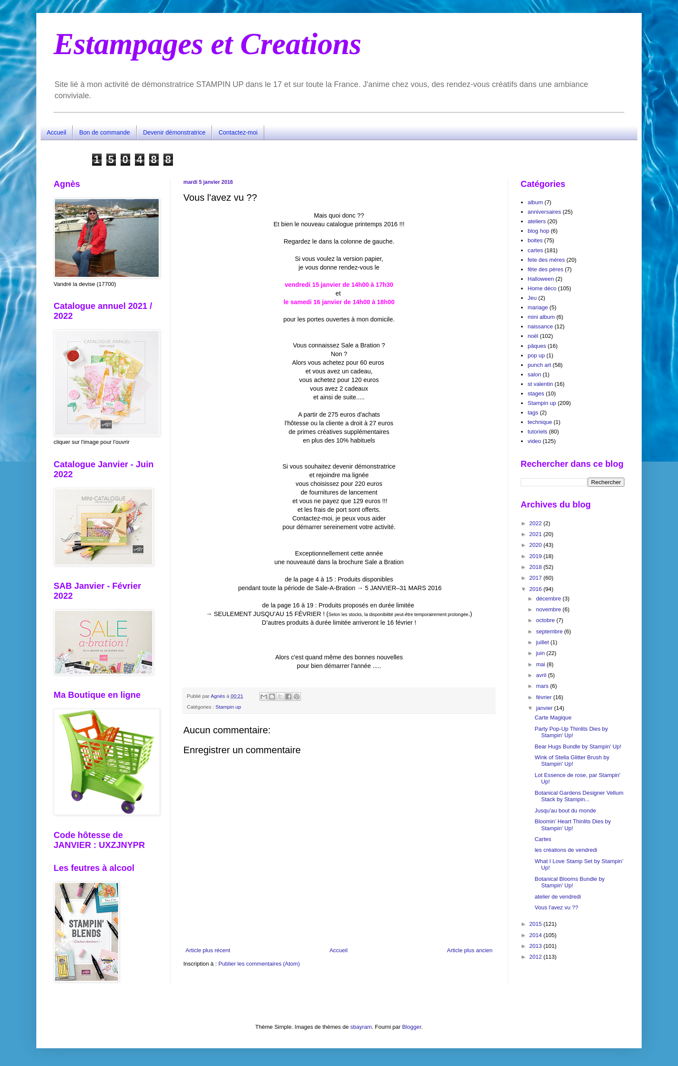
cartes (535, 250)
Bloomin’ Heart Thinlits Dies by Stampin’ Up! (572, 825)
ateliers (537, 221)
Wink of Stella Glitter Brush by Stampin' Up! (571, 760)
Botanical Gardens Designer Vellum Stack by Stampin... (578, 796)
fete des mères (546, 260)
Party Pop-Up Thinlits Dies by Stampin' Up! (571, 732)
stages (536, 393)
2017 (536, 578)
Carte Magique (552, 717)
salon (534, 374)
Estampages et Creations (207, 44)
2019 (536, 556)
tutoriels (537, 431)
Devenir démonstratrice (174, 132)
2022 (536, 523)
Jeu (532, 298)
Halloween (541, 279)
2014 (536, 935)
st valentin (540, 384)
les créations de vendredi (565, 850)
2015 (536, 924)
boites (535, 240)
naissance (540, 326)
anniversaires (544, 212)
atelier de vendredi (557, 896)
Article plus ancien (470, 950)
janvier (545, 708)
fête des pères (545, 269)
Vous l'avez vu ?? (556, 907)
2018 (536, 567)
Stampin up (228, 707)
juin (541, 653)
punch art (539, 365)
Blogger (411, 1027)
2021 (536, 534)
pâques (537, 346)
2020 (536, 545)
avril (542, 675)
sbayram (361, 1027)
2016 (536, 589)
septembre (550, 631)
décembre (549, 598)
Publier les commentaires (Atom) (259, 963)
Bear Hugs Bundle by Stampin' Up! (577, 746)
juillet (543, 642)
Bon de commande (104, 132)
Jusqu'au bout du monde (565, 810)
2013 (536, 946)
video (534, 441)
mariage (538, 307)
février (544, 697)
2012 (536, 957)
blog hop (538, 231)
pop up (536, 355)
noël (533, 336)
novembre (549, 609)
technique (540, 422)
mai (541, 664)
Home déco (542, 288)
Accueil (56, 132)
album (535, 202)
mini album (541, 317)
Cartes (542, 839)
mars (543, 686)
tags (533, 412)
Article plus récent (207, 950)
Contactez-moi (237, 132)
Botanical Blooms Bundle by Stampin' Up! (569, 882)
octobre (546, 620)
